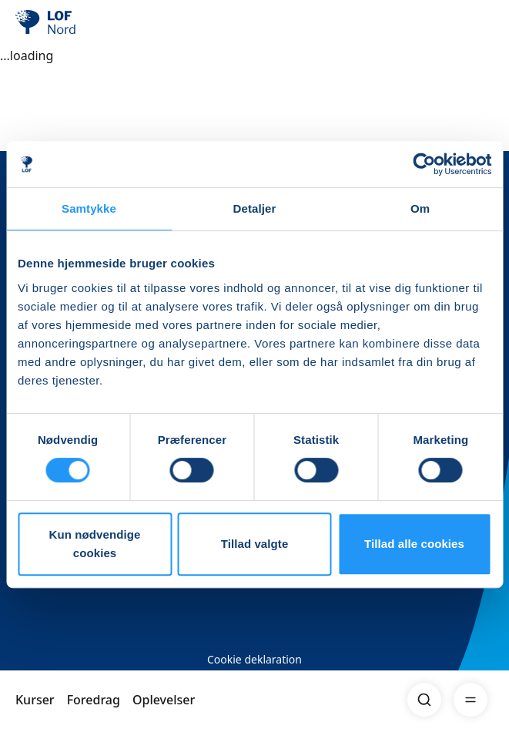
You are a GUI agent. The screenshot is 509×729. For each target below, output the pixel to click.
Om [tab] (420, 208)
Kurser (35, 699)
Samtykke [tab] (89, 208)
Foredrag (93, 699)
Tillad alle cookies (414, 543)
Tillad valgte (255, 543)
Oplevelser (163, 699)
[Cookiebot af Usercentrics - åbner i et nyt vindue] (424, 164)
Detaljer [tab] (254, 208)
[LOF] (93, 23)
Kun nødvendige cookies (95, 543)
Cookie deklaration (254, 659)
